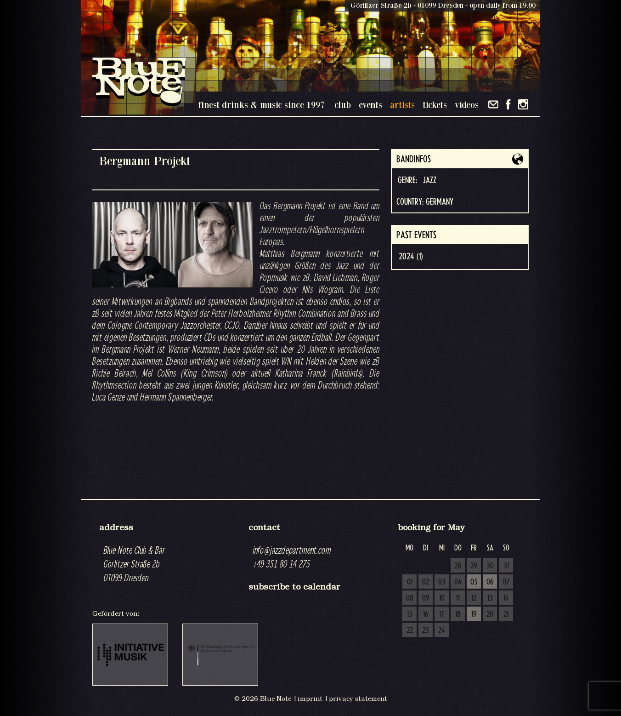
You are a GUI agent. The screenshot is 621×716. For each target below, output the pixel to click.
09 (425, 598)
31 (506, 566)
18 (458, 614)
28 (457, 566)
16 (426, 614)
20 (489, 614)
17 (441, 614)
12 (473, 598)
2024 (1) (411, 256)
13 (490, 598)
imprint (310, 698)
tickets (435, 104)
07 (505, 582)
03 (442, 582)
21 (505, 614)
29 (473, 566)
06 (490, 582)
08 (409, 598)
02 (425, 582)
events (370, 104)
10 (442, 598)
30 (490, 566)
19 (474, 614)
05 (474, 582)
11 (458, 598)
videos (467, 104)
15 (409, 614)
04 (458, 582)
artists (402, 104)
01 (409, 582)
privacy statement (358, 698)
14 (506, 598)
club (342, 104)
